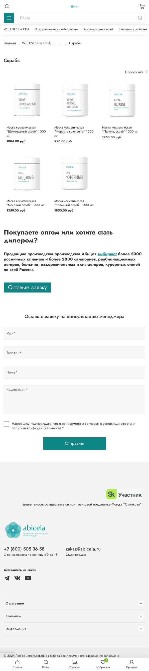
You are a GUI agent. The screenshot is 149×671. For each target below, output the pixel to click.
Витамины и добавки (133, 29)
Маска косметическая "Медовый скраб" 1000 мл (26, 203)
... (59, 43)
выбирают (107, 254)
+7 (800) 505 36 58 (24, 549)
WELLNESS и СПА (16, 29)
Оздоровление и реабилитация (56, 29)
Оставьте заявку (27, 287)
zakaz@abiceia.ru (83, 549)
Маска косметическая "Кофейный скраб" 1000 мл (74, 203)
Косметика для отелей (98, 29)
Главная (10, 43)
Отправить (74, 443)
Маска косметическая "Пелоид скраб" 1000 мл (120, 129)
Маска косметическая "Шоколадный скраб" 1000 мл (26, 131)
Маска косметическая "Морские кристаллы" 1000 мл (74, 131)
